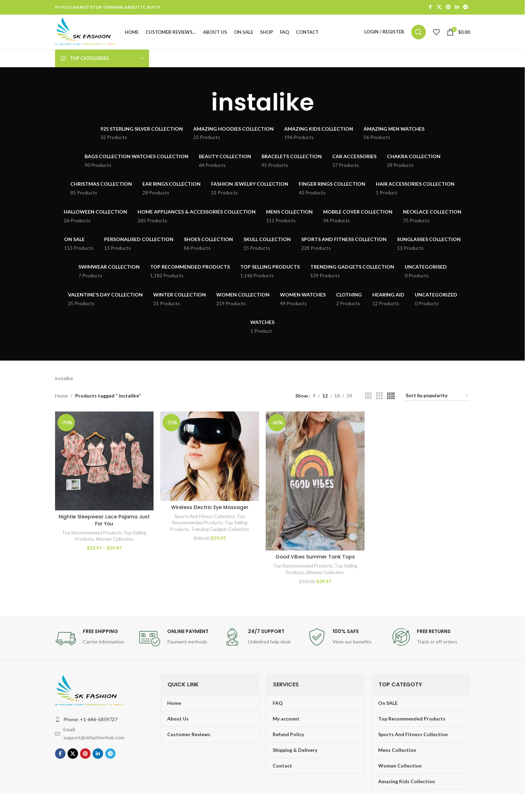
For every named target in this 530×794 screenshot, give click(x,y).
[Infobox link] (93, 639)
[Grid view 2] (368, 397)
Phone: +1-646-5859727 (90, 720)
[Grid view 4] (391, 397)
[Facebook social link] (430, 7)
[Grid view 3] (379, 397)
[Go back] (202, 104)
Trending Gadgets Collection (220, 530)
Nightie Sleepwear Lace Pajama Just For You (104, 521)
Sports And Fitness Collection (204, 517)
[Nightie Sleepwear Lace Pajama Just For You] (104, 462)
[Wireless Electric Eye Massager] (210, 457)
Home (61, 397)
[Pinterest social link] (448, 7)
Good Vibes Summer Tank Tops (315, 557)
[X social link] (439, 7)
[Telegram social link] (465, 7)
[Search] (418, 33)
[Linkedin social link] (457, 7)
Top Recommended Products (92, 534)
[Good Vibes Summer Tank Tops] (315, 482)
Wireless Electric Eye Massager (210, 508)
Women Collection (114, 540)
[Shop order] (437, 397)
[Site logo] (87, 32)
